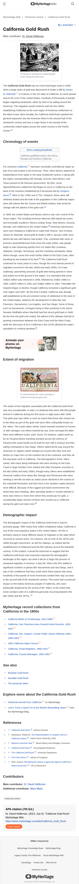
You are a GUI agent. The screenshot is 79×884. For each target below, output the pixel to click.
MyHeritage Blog (53, 848)
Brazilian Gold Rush (18, 672)
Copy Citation (13, 826)
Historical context (34, 17)
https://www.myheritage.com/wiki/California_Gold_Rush (36, 821)
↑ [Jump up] (7, 730)
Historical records (39, 869)
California (22, 166)
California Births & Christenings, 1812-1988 (30, 619)
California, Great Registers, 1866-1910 (28, 648)
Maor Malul (36, 788)
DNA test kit (51, 862)
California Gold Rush (59, 17)
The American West (18, 683)
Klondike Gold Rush (18, 678)
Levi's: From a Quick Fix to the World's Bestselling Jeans (37, 707)
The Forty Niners (18, 757)
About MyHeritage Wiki (53, 855)
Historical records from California (25, 702)
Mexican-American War (21, 743)
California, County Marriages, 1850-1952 (29, 654)
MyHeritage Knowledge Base (30, 848)
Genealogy (26, 862)
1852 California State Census (23, 643)
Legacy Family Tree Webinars (27, 855)
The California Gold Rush (22, 752)
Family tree (38, 862)
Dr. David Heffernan (33, 36)
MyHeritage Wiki (12, 17)
